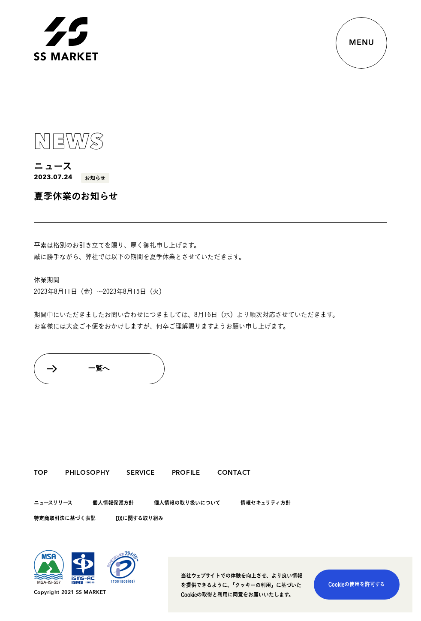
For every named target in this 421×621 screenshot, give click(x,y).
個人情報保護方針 (113, 502)
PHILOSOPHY (87, 473)
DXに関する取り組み (139, 518)
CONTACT (234, 473)
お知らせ (95, 178)
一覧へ (99, 368)
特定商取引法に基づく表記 (65, 518)
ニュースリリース (53, 502)
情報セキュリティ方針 (266, 502)
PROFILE (186, 473)
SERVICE (140, 473)
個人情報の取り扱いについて (187, 502)
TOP (41, 473)
